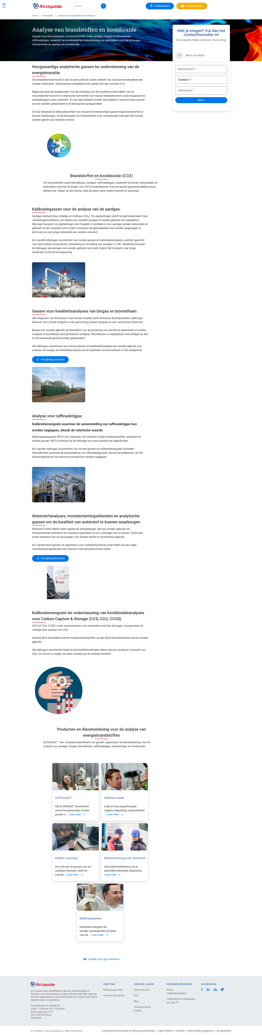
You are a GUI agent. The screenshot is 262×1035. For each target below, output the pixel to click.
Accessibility (224, 1030)
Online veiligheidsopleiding (176, 991)
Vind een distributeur (114, 995)
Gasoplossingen (74, 18)
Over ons (95, 18)
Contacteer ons (142, 989)
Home (35, 28)
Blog (136, 1001)
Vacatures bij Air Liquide (142, 1009)
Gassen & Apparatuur (47, 18)
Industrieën (48, 28)
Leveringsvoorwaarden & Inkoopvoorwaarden (128, 1030)
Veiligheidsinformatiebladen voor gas (178, 1001)
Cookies (180, 1030)
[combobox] (89, 6)
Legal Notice (165, 1030)
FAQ (136, 995)
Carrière (109, 18)
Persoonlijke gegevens (200, 1030)
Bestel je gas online (113, 989)
